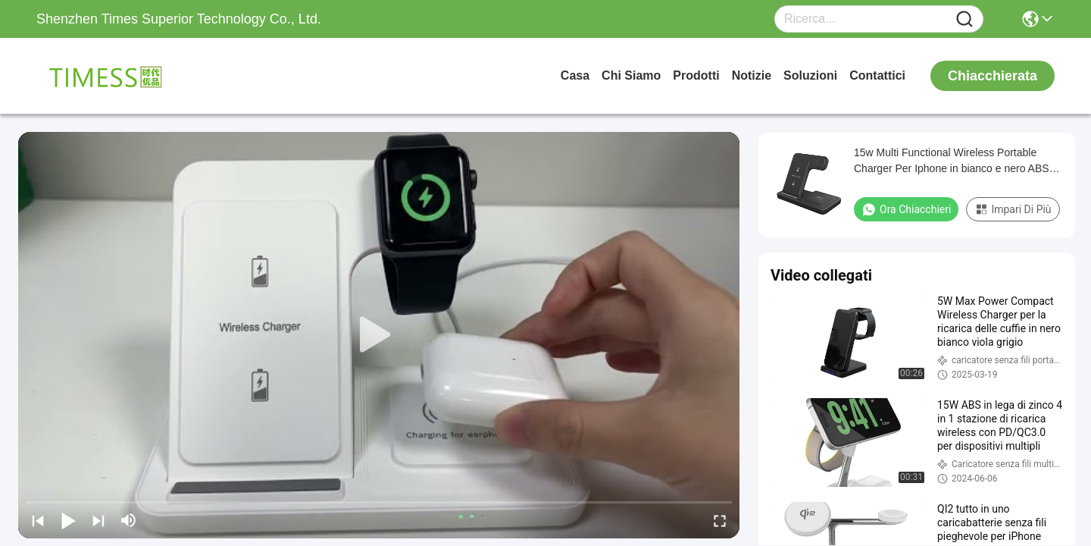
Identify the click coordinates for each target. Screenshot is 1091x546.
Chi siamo (631, 75)
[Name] (964, 19)
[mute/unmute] (129, 520)
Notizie (751, 75)
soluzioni (810, 75)
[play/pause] (68, 520)
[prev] (38, 520)
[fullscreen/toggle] (720, 520)
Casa (575, 75)
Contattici (877, 75)
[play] (379, 335)
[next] (98, 520)
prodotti (696, 75)
